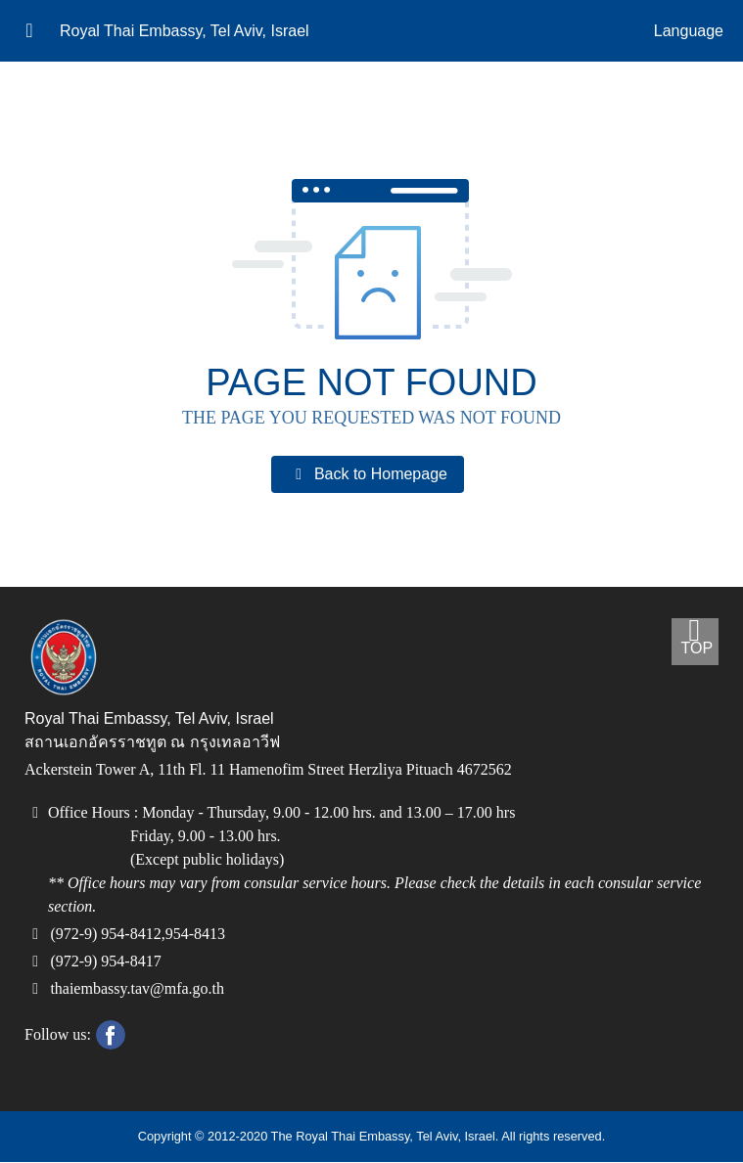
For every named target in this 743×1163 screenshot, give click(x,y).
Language (688, 31)
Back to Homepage (367, 474)
